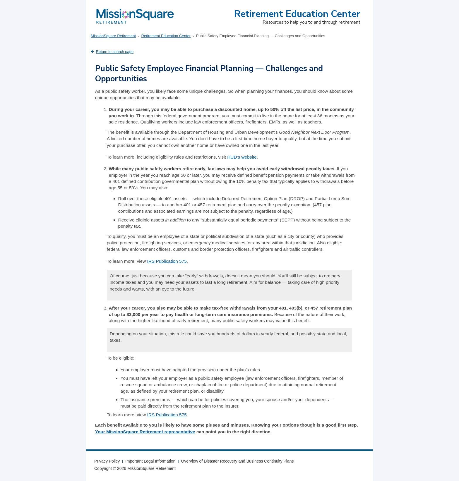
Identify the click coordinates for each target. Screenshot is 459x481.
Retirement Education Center (297, 14)
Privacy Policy (107, 461)
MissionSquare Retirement (113, 36)
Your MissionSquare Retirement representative (145, 431)
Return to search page (115, 51)
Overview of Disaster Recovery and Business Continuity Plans (237, 461)
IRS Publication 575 (167, 261)
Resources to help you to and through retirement (311, 22)
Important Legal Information (150, 461)
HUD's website (241, 156)
